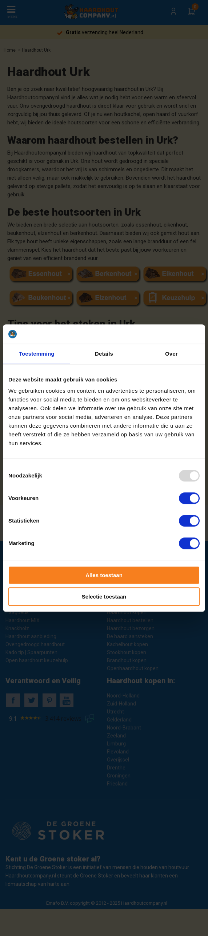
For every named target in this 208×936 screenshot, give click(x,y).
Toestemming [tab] (37, 354)
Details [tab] (104, 354)
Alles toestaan (104, 575)
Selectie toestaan (104, 596)
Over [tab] (171, 354)
